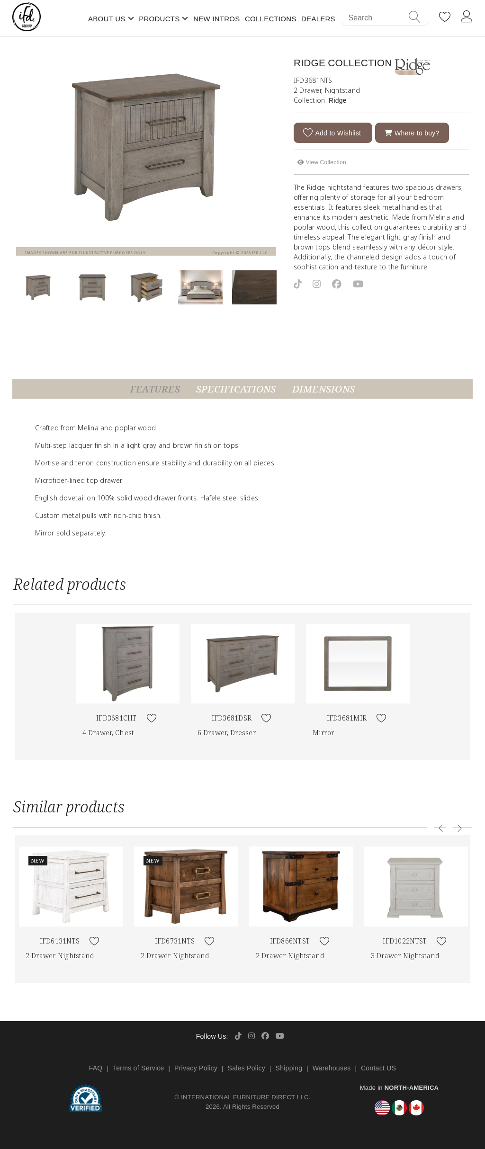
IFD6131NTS (60, 940)
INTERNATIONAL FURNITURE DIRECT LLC (244, 1097)
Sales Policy (247, 1068)
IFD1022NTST (405, 940)
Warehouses (332, 1068)
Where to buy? (412, 132)
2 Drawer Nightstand (60, 955)
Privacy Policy (195, 1068)
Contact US (378, 1068)
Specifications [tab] (236, 389)
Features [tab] (155, 389)
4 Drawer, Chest (108, 732)
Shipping (289, 1068)
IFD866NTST (290, 940)
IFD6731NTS (175, 940)
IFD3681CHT (116, 717)
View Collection (321, 162)
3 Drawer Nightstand (405, 955)
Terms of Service (138, 1068)
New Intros (216, 19)
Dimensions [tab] (323, 389)
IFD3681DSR (232, 717)
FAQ (96, 1068)
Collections (270, 19)
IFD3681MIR (347, 717)
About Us (107, 19)
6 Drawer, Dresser (227, 732)
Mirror (323, 732)
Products (159, 19)
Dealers (318, 19)
